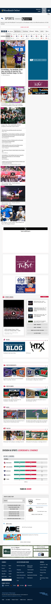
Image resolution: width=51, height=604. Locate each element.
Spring (13, 38)
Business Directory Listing (41, 549)
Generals (22, 38)
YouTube (22, 585)
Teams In (25, 489)
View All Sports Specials (25, 542)
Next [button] (47, 340)
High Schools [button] (17, 31)
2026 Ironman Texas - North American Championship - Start (10, 203)
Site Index (8, 599)
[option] (14, 349)
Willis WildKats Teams (14, 509)
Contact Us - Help (44, 564)
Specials (3, 573)
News (2, 41)
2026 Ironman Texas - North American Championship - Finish (10, 183)
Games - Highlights (37, 324)
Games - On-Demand (37, 327)
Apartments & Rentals (32, 575)
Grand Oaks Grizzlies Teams (14, 512)
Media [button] (36, 31)
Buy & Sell (9, 524)
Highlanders (9, 466)
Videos (2, 167)
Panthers (43, 38)
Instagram (30, 585)
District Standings (8, 456)
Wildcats (17, 38)
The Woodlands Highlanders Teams (14, 505)
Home (3, 599)
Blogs (2, 206)
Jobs (10, 568)
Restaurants (30, 572)
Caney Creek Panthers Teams (14, 515)
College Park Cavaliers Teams (14, 507)
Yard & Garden (30, 569)
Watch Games (10, 386)
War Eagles (8, 462)
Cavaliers (48, 36)
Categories (44, 296)
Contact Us (29, 599)
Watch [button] (41, 31)
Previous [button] (45, 340)
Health (10, 573)
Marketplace (30, 577)
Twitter (14, 585)
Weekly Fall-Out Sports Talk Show (37, 330)
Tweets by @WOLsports (25, 231)
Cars (18, 580)
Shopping (19, 569)
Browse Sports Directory (37, 514)
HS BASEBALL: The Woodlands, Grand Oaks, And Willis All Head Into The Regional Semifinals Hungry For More (11, 71)
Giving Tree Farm (20, 572)
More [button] (47, 31)
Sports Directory (9, 496)
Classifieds (4, 571)
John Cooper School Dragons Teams (14, 518)
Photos (8, 428)
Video (10, 576)
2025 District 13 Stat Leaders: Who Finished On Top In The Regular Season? (12, 223)
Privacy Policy (43, 572)
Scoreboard (3, 36)
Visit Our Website (41, 547)
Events (3, 568)
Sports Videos (9, 297)
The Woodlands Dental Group (20, 549)
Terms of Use (43, 570)
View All (26, 481)
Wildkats (18, 36)
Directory (31, 31)
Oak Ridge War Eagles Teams (14, 513)
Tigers (43, 36)
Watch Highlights (11, 365)
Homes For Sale (20, 577)
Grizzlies (34, 36)
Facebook (7, 585)
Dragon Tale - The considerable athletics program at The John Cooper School (11, 125)
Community (25, 31)
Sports (9, 18)
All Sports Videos (37, 333)
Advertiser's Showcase (8, 593)
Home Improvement (21, 575)
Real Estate (4, 576)
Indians (48, 38)
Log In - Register (43, 567)
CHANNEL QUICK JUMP (25, 27)
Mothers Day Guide (21, 565)
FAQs (41, 575)
